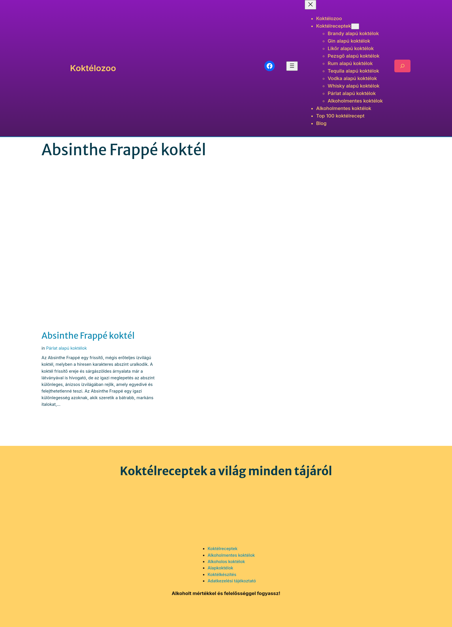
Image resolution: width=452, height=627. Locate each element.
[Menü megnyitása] (292, 66)
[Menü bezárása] (310, 5)
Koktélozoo (93, 68)
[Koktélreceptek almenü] (355, 26)
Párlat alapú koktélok (66, 348)
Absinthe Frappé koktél (88, 336)
